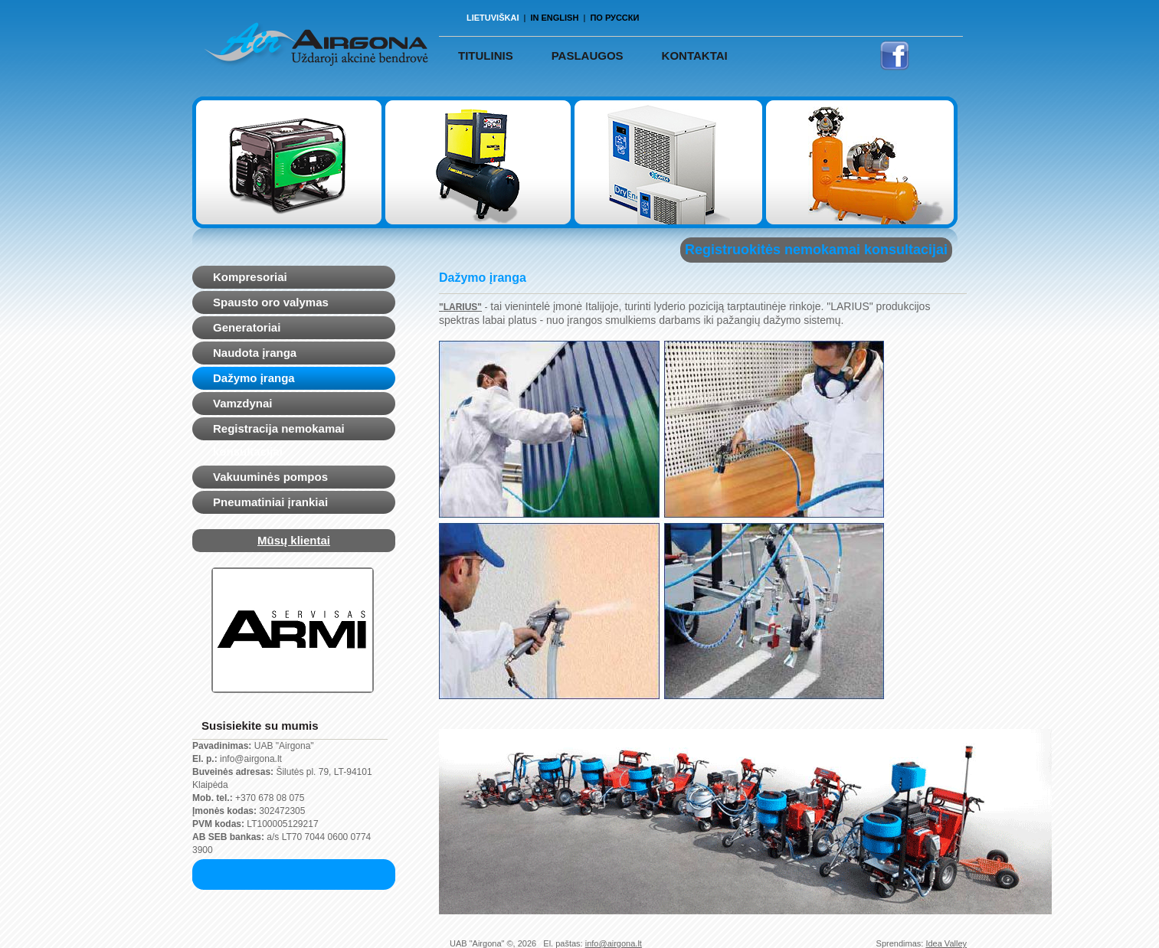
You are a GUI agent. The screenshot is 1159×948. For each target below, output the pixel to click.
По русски (614, 17)
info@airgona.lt (613, 943)
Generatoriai (246, 327)
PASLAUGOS (588, 55)
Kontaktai (695, 55)
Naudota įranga (254, 352)
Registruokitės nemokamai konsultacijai (816, 249)
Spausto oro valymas (271, 302)
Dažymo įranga (254, 377)
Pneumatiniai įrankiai (270, 501)
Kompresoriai (250, 276)
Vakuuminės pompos (270, 476)
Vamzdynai (243, 403)
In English (554, 17)
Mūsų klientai (293, 540)
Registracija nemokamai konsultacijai (279, 440)
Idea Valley (946, 943)
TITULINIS (485, 55)
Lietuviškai (493, 17)
